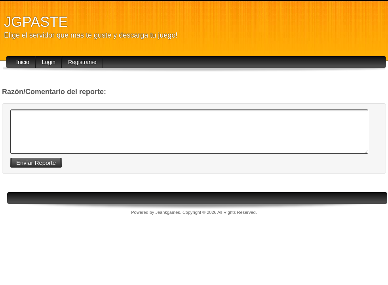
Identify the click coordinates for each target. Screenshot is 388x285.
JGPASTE (36, 22)
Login (48, 62)
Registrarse (82, 62)
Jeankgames (167, 212)
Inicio (22, 62)
